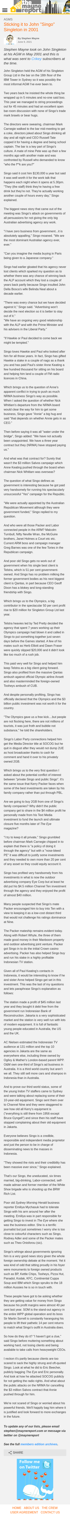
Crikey (36, 59)
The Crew (50, 1508)
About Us (31, 1508)
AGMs (8, 19)
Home (16, 1508)
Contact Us (50, 1512)
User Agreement (24, 1512)
